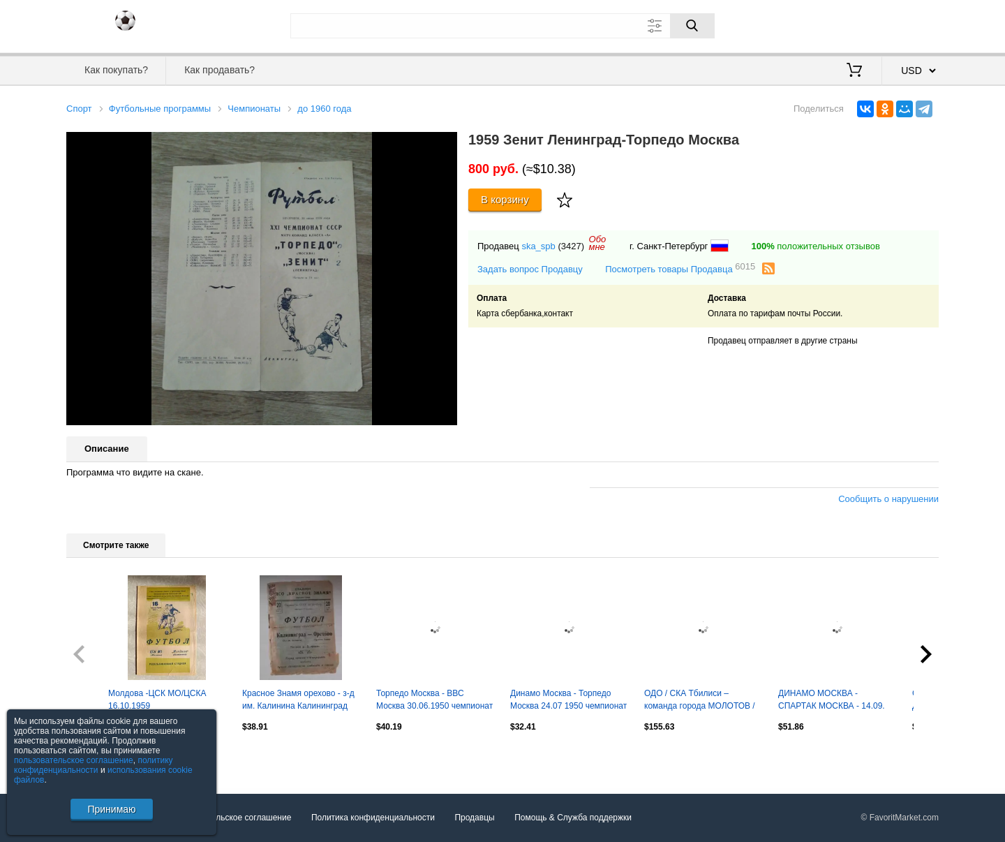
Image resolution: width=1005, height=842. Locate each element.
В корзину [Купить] (505, 199)
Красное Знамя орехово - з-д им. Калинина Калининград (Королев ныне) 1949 (298, 701)
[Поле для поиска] (502, 25)
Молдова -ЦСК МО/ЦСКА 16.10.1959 (157, 699)
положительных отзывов (815, 246)
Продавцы (474, 817)
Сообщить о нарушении (888, 499)
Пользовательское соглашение (231, 817)
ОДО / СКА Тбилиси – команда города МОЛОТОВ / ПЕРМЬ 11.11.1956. (699, 701)
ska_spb (538, 246)
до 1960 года (324, 108)
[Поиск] (692, 25)
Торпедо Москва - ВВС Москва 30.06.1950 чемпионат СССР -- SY (434, 701)
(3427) (571, 246)
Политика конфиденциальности (373, 817)
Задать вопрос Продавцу (530, 269)
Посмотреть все (97, 757)
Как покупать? (116, 69)
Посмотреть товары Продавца (680, 268)
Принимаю (111, 809)
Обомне (597, 243)
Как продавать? (219, 69)
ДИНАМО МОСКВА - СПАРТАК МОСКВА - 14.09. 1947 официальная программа (831, 701)
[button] (444, 144)
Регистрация (910, 24)
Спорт (79, 108)
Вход (857, 24)
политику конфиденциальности (93, 765)
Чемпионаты (254, 108)
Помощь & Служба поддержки (573, 817)
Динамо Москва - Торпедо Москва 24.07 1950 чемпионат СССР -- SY (568, 701)
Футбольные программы (160, 108)
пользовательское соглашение (73, 760)
